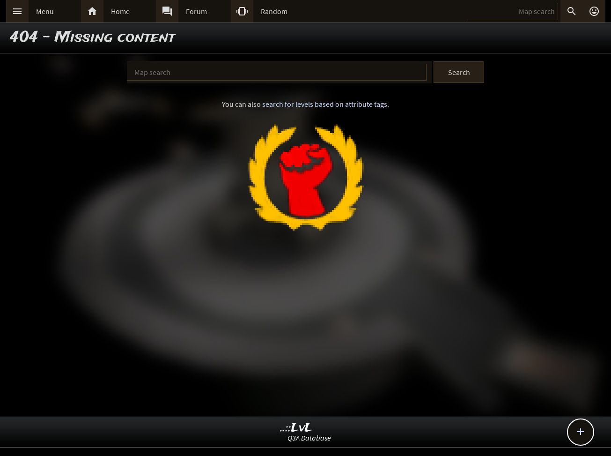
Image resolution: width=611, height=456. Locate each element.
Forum (196, 11)
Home (120, 11)
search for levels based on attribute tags (324, 104)
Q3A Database (309, 437)
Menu (45, 11)
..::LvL (296, 428)
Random (274, 11)
